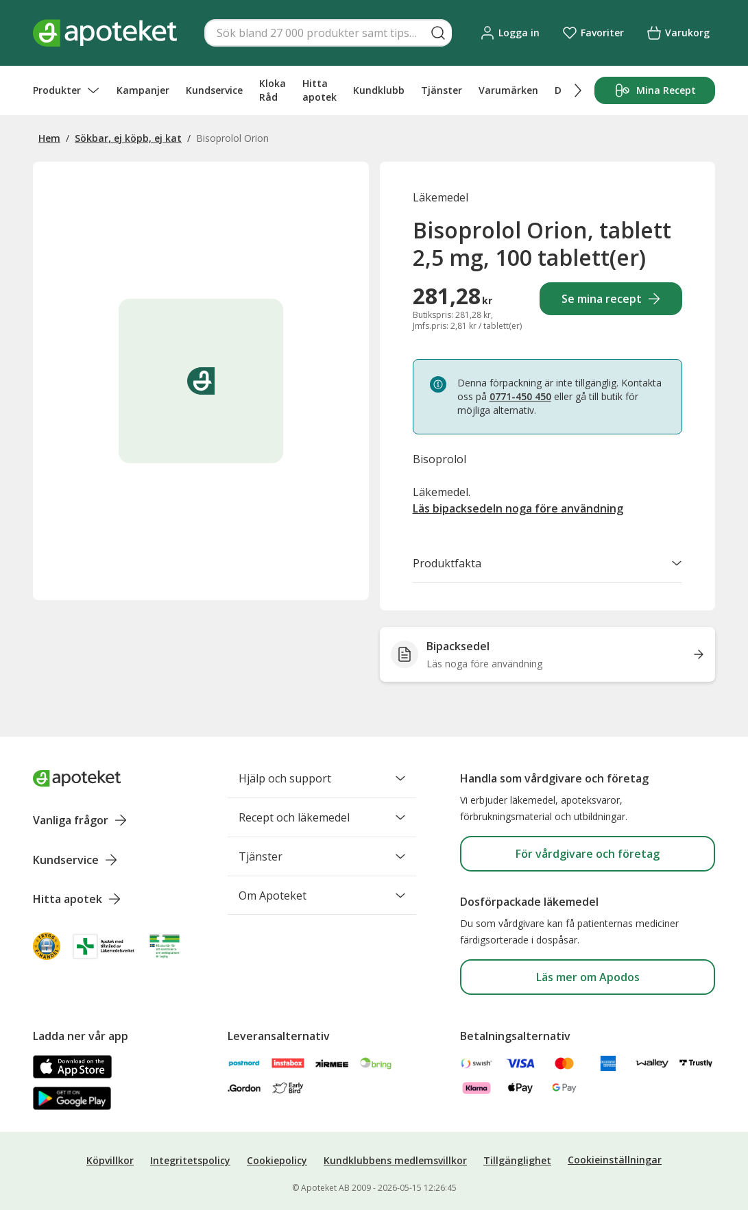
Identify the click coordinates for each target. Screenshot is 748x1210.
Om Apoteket (322, 895)
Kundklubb (379, 90)
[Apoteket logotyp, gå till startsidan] (77, 778)
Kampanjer (143, 90)
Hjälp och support (322, 778)
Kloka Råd (272, 90)
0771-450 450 (520, 396)
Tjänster (441, 90)
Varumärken (508, 90)
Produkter (66, 90)
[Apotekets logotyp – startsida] (105, 33)
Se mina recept (611, 298)
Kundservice (214, 90)
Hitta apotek (319, 90)
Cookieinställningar (615, 1159)
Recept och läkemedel (322, 817)
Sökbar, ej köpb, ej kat (128, 138)
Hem (49, 138)
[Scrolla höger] (578, 90)
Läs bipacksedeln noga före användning (518, 508)
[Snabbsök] (328, 33)
